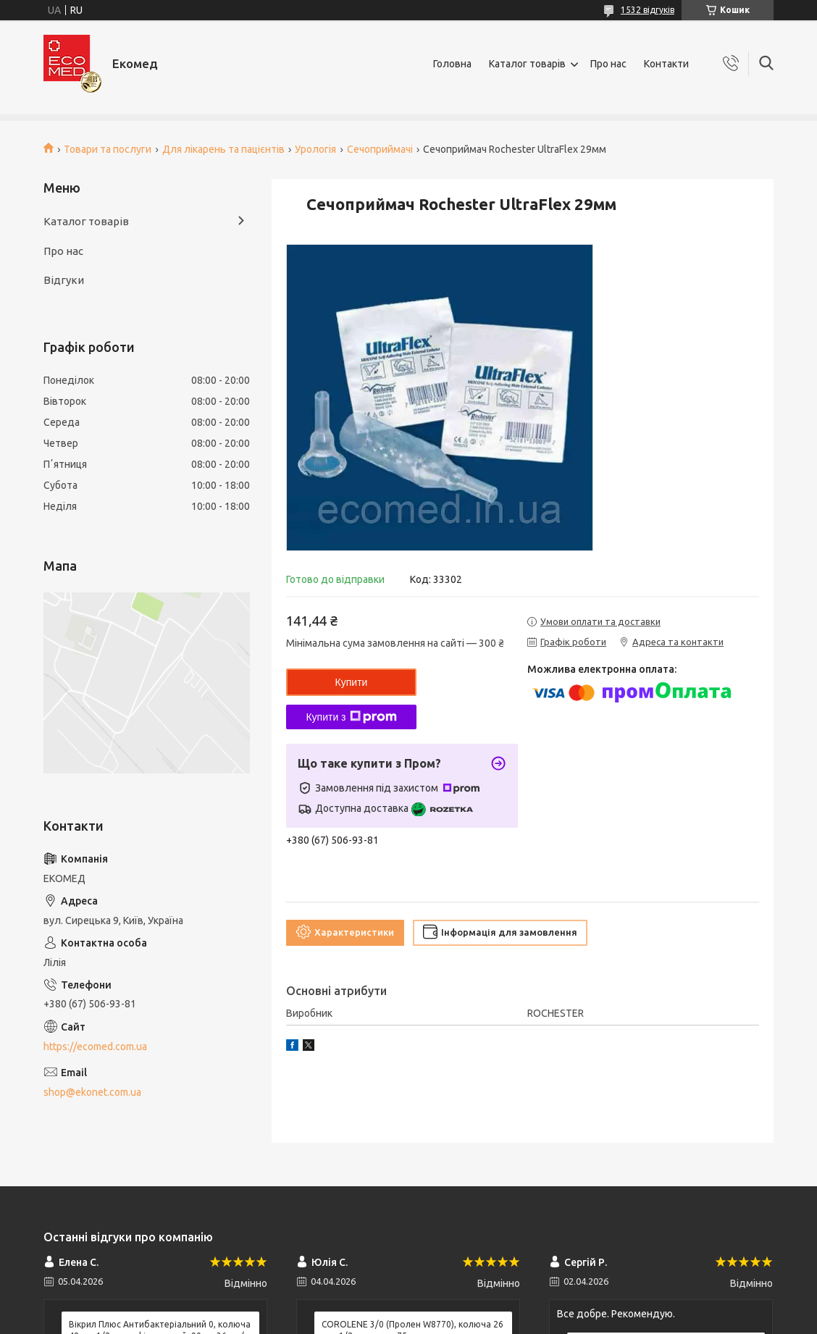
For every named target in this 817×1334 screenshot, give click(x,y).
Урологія (315, 149)
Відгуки (63, 280)
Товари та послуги (107, 149)
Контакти (666, 64)
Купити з (351, 716)
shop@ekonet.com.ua (92, 1092)
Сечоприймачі (380, 149)
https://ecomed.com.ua (95, 1046)
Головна (452, 64)
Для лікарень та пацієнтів (223, 149)
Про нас (608, 64)
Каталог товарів (527, 64)
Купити (351, 682)
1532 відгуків (647, 9)
